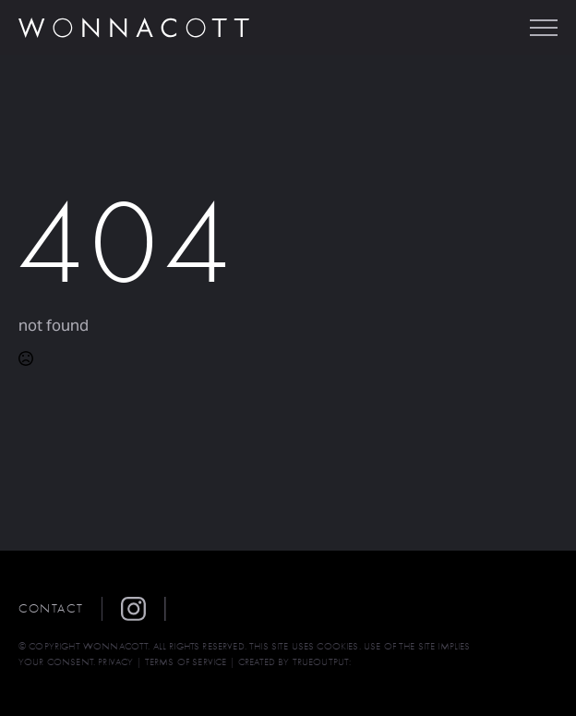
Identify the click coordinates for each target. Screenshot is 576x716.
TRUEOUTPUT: (322, 662)
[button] (143, 609)
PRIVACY (115, 662)
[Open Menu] (544, 28)
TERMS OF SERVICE (186, 662)
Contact (50, 608)
